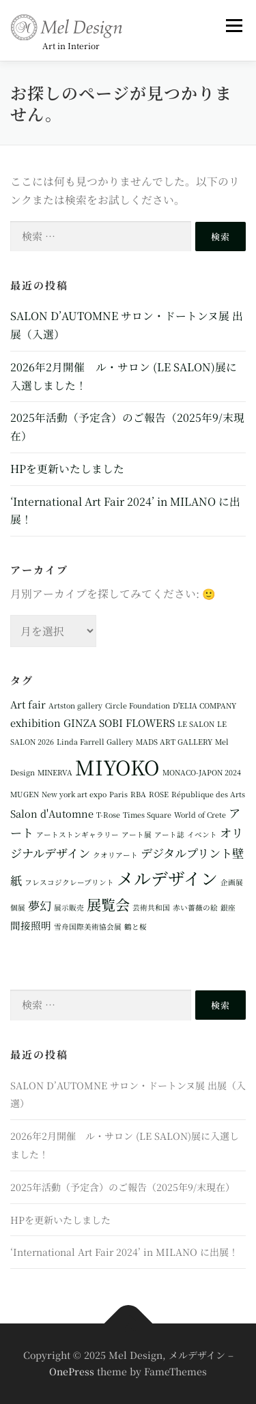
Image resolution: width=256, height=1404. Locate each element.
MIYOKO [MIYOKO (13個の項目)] (117, 766)
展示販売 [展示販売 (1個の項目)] (69, 907)
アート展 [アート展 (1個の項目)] (137, 834)
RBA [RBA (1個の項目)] (138, 794)
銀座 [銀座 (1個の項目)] (228, 907)
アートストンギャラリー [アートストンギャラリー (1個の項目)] (77, 834)
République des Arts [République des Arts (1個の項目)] (208, 794)
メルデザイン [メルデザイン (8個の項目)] (167, 877)
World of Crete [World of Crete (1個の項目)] (200, 815)
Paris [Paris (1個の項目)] (118, 794)
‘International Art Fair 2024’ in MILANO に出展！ (124, 1252)
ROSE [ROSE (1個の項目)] (159, 794)
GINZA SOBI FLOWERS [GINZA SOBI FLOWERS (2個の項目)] (119, 722)
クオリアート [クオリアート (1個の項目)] (115, 855)
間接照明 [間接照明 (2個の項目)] (30, 925)
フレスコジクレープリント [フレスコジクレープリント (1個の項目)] (69, 882)
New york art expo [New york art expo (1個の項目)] (74, 794)
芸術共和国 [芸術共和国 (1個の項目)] (151, 907)
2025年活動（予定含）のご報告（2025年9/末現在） (122, 1187)
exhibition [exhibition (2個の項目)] (35, 722)
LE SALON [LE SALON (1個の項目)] (195, 724)
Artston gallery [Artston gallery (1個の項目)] (75, 705)
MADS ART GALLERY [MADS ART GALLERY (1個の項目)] (174, 741)
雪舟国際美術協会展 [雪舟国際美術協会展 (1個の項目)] (88, 926)
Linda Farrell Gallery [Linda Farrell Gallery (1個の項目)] (95, 741)
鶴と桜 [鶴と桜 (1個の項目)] (135, 926)
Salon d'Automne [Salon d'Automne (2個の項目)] (52, 813)
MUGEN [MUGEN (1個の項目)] (24, 794)
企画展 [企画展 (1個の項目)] (232, 882)
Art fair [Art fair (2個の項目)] (28, 704)
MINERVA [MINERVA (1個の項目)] (55, 772)
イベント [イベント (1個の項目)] (202, 834)
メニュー (234, 25)
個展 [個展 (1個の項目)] (17, 907)
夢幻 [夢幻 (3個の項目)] (39, 905)
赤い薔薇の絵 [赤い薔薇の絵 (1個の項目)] (195, 907)
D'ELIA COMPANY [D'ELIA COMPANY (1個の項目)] (204, 705)
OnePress (71, 1371)
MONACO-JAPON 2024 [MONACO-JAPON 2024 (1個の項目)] (201, 772)
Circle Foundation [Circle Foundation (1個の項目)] (137, 705)
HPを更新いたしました (67, 468)
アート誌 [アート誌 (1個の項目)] (169, 834)
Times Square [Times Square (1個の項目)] (147, 815)
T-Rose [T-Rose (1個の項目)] (108, 815)
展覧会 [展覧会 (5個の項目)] (108, 904)
